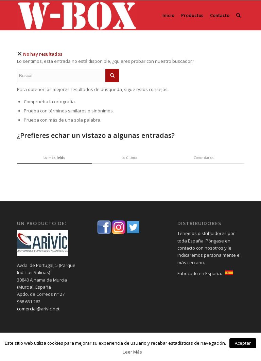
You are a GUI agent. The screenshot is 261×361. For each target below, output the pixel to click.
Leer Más (132, 352)
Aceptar (243, 343)
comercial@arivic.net (38, 309)
